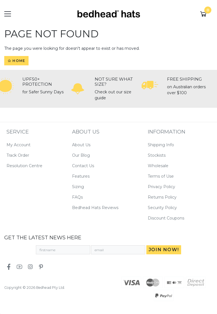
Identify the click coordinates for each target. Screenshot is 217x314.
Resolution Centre (24, 165)
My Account (18, 144)
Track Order (17, 155)
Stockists (157, 155)
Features (81, 176)
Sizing (78, 186)
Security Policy (162, 207)
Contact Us (83, 165)
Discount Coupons (166, 218)
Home (16, 61)
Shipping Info (161, 144)
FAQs (77, 197)
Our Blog (81, 155)
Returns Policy (162, 197)
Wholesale (158, 165)
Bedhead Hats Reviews (95, 207)
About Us (81, 144)
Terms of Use (161, 176)
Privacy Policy (161, 186)
